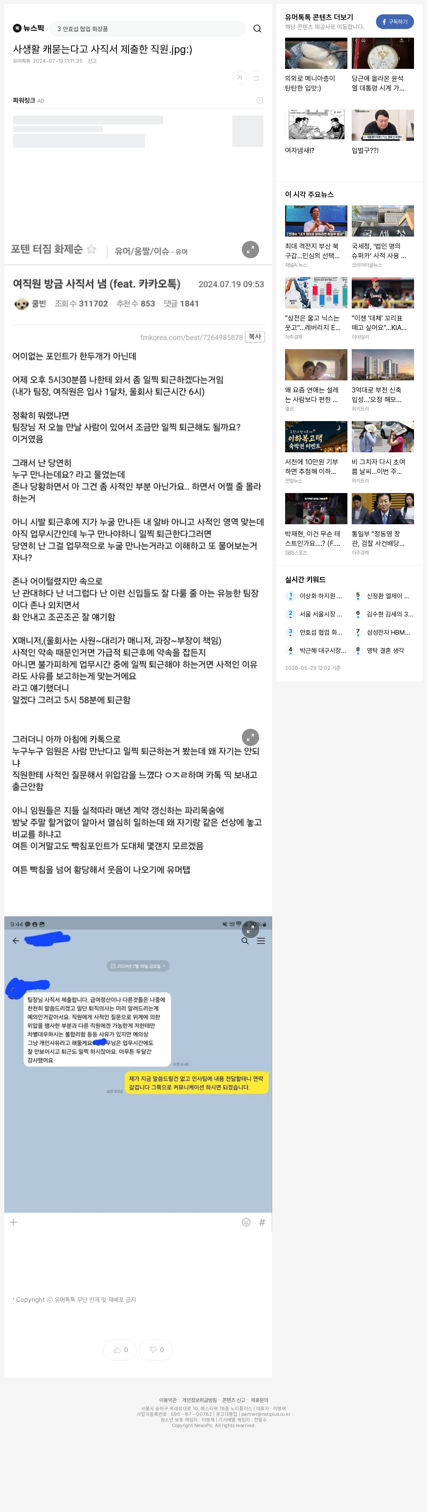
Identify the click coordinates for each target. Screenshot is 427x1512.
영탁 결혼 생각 (385, 651)
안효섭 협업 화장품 (323, 632)
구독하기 (395, 22)
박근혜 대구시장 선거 (323, 651)
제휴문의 (259, 1400)
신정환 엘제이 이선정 (390, 596)
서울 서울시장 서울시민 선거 (323, 614)
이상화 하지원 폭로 (323, 596)
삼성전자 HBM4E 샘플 (390, 632)
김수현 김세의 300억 (390, 614)
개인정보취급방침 (199, 1400)
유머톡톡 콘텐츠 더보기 (319, 17)
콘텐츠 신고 (233, 1400)
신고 (92, 61)
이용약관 (168, 1400)
